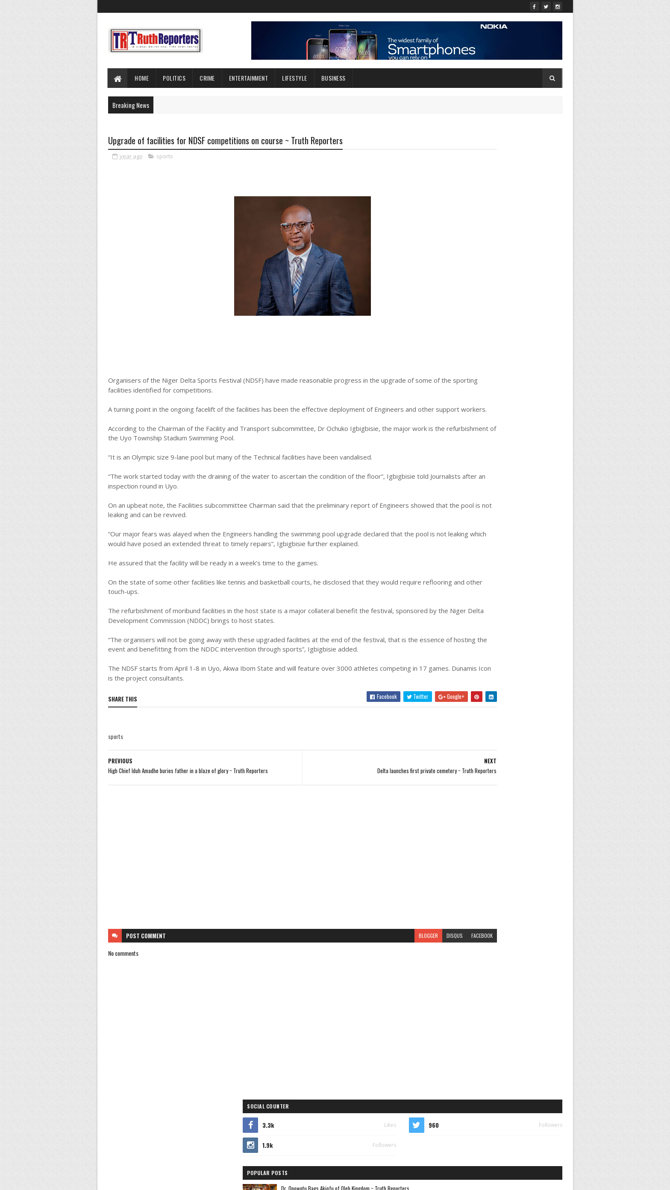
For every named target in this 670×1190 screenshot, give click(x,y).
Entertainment (248, 77)
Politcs (521, 657)
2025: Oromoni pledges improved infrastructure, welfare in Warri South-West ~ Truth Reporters (511, 336)
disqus (368, 970)
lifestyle (295, 77)
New (459, 642)
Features (439, 612)
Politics (174, 77)
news (522, 642)
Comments (528, 364)
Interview (439, 627)
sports (164, 158)
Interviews (481, 627)
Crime (207, 77)
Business (333, 77)
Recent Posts (460, 364)
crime (503, 582)
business (464, 582)
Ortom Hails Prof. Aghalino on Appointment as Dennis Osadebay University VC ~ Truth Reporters (513, 265)
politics (437, 672)
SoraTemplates (148, 1178)
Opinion (438, 657)
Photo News (479, 657)
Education (440, 597)
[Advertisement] (259, 891)
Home (142, 77)
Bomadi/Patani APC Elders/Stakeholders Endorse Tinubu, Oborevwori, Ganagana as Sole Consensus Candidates (509, 300)
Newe (490, 642)
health (531, 612)
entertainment (487, 597)
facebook (395, 970)
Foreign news (489, 612)
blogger (342, 970)
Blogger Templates (218, 1178)
